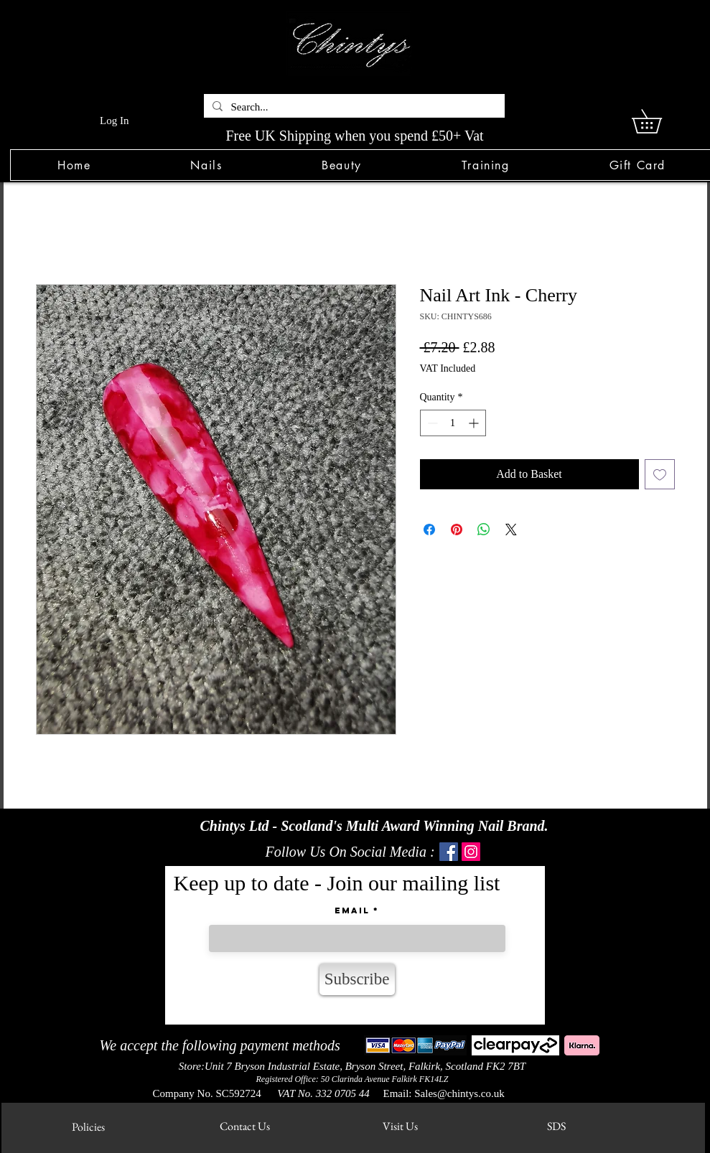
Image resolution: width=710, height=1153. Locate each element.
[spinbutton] (453, 423)
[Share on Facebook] (429, 529)
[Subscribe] (357, 979)
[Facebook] (448, 851)
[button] (206, 165)
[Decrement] (431, 423)
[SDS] (557, 1126)
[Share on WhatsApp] (483, 529)
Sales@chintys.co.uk (459, 1093)
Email (352, 910)
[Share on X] (511, 529)
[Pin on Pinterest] (456, 529)
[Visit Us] (400, 1126)
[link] (658, 121)
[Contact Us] (245, 1126)
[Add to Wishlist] (660, 474)
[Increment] (475, 423)
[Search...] (353, 107)
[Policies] (89, 1127)
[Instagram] (471, 851)
